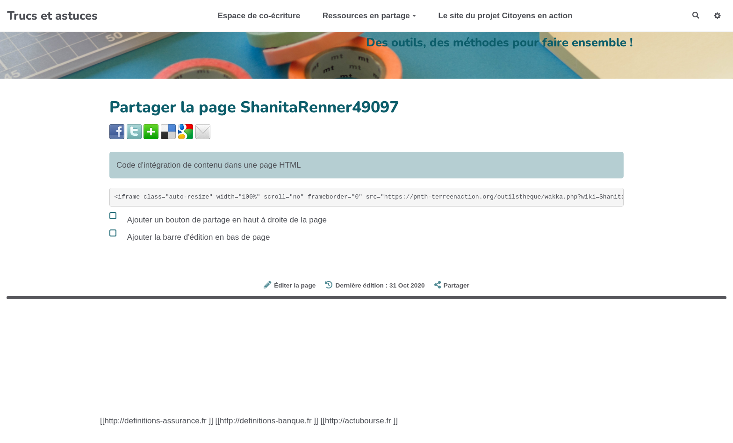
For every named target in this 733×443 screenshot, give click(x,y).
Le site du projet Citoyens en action (502, 15)
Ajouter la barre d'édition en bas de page (189, 235)
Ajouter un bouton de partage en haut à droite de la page (218, 217)
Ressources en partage (366, 15)
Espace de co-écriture (256, 15)
